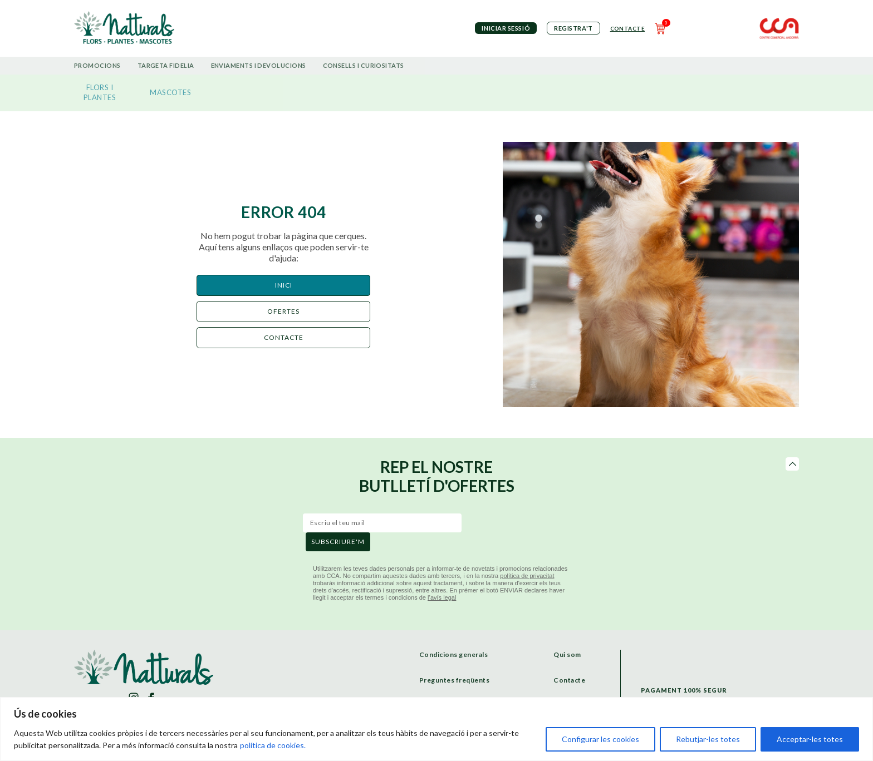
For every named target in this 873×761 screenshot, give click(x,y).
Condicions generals (453, 654)
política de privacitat (527, 575)
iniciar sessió (506, 28)
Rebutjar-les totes (708, 739)
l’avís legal (442, 597)
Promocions (97, 65)
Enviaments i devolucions (258, 65)
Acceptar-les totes (810, 739)
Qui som (567, 654)
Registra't (573, 28)
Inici (283, 285)
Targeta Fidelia (166, 65)
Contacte (627, 28)
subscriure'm (338, 541)
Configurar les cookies (600, 739)
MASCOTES (170, 92)
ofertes (283, 311)
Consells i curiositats (363, 65)
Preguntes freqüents (454, 680)
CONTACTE (283, 337)
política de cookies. (273, 745)
